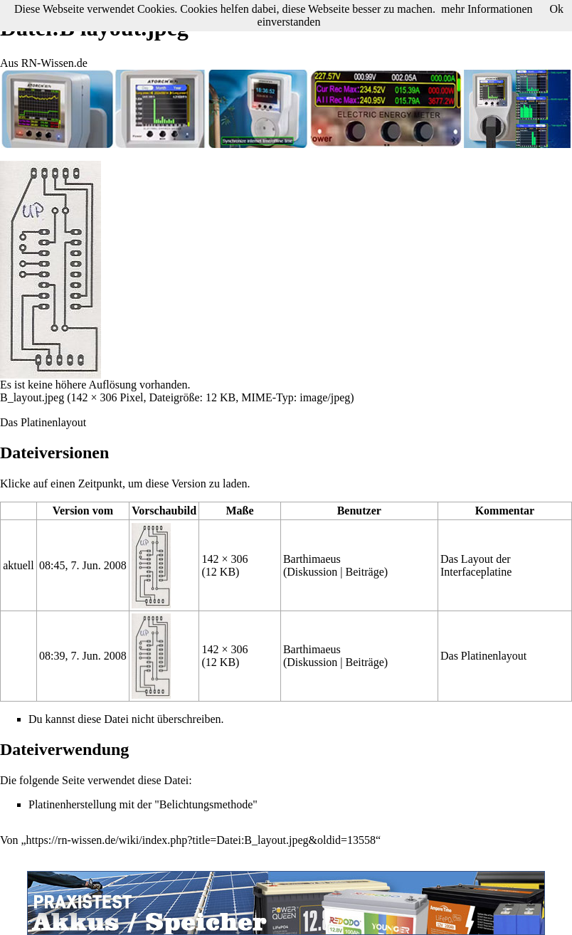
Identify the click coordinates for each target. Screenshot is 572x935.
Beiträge (365, 572)
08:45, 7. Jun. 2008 (83, 565)
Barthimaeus (312, 559)
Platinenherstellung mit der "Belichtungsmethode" (143, 804)
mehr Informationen (486, 9)
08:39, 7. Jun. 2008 (83, 656)
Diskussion (312, 572)
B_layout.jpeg (32, 397)
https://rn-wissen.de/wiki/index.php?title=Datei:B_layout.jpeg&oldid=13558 (201, 840)
